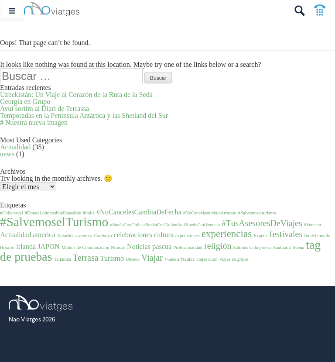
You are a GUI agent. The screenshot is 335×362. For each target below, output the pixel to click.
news (7, 154)
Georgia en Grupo (25, 101)
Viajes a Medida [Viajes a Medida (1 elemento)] (179, 259)
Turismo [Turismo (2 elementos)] (112, 258)
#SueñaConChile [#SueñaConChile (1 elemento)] (125, 224)
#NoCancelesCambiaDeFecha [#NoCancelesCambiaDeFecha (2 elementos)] (138, 212)
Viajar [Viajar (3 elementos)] (152, 257)
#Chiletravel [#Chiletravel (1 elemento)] (11, 212)
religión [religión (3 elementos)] (217, 246)
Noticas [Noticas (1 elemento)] (118, 247)
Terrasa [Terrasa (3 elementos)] (86, 257)
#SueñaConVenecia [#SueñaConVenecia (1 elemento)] (202, 224)
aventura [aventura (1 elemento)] (84, 235)
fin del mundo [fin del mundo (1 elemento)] (317, 235)
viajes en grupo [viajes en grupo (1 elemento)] (233, 259)
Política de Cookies (32, 344)
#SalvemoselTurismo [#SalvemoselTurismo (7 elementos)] (54, 222)
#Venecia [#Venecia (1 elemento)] (312, 224)
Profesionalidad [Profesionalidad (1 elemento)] (187, 247)
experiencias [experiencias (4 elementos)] (227, 233)
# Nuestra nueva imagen (34, 122)
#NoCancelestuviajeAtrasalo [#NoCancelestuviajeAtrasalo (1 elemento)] (209, 212)
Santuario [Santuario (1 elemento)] (282, 247)
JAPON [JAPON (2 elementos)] (49, 247)
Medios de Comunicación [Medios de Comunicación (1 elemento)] (85, 247)
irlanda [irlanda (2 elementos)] (26, 247)
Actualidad (15, 147)
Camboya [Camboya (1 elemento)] (103, 235)
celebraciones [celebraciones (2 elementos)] (133, 235)
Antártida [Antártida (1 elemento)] (66, 235)
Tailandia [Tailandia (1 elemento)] (63, 259)
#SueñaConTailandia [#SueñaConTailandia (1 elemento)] (162, 224)
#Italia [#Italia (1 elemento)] (89, 212)
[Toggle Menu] (12, 10)
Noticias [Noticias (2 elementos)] (138, 247)
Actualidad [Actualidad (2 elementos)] (15, 235)
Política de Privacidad (97, 344)
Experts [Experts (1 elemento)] (260, 235)
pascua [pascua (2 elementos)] (161, 247)
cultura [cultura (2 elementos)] (164, 235)
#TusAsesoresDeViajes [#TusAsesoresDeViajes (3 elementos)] (262, 223)
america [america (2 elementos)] (44, 235)
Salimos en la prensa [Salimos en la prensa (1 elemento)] (252, 247)
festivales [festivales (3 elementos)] (286, 234)
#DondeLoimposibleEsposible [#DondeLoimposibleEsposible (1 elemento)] (53, 212)
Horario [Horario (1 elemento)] (7, 247)
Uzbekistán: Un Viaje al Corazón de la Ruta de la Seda (76, 94)
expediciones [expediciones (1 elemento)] (187, 235)
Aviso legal (151, 344)
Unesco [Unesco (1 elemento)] (133, 259)
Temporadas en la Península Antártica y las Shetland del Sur (84, 115)
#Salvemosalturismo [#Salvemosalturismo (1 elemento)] (257, 212)
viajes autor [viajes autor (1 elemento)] (207, 259)
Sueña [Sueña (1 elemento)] (298, 247)
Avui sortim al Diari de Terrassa (44, 108)
